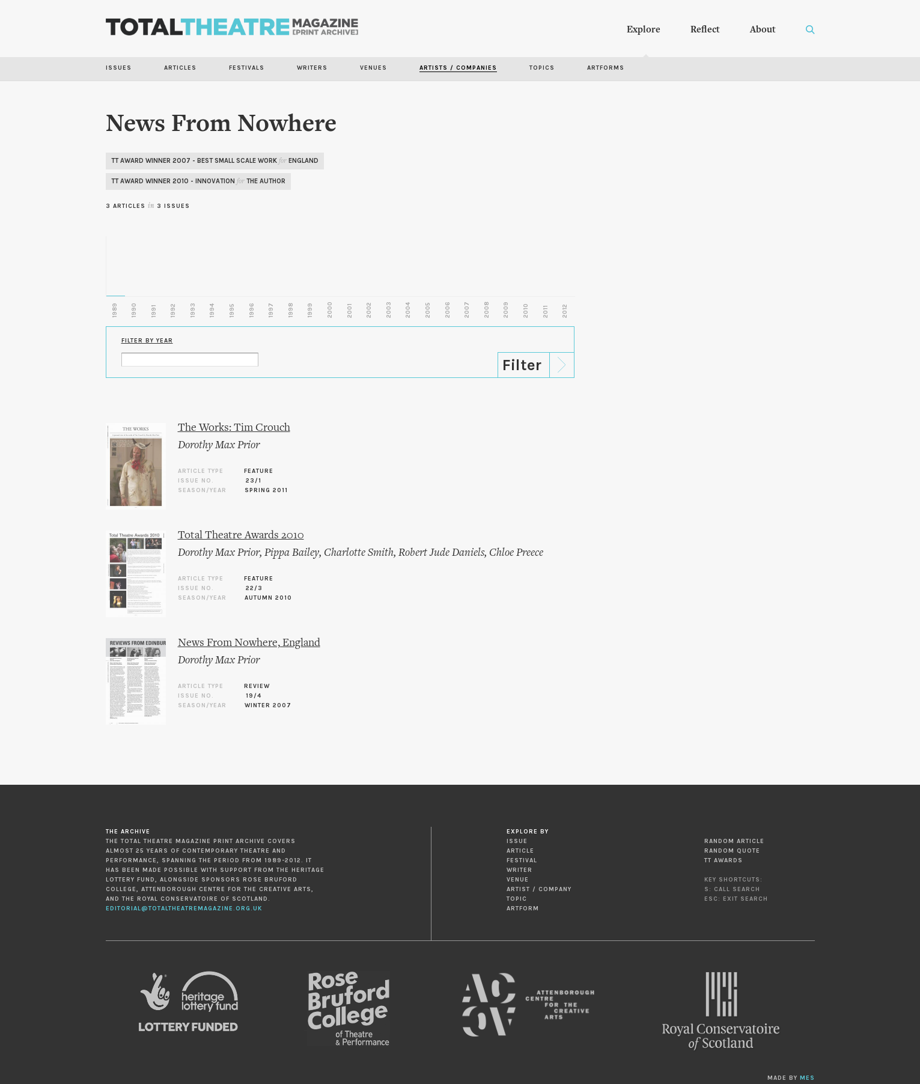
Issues (119, 68)
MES (807, 1078)
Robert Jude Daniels (441, 553)
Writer (519, 870)
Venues (373, 68)
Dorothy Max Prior (219, 445)
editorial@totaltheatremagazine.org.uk (184, 908)
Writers (312, 68)
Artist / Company (539, 889)
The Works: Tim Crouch (234, 428)
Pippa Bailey (291, 553)
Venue (518, 879)
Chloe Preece (516, 553)
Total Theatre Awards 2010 (241, 535)
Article (520, 850)
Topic (517, 899)
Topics (542, 68)
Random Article (734, 841)
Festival (522, 860)
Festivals (246, 68)
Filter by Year (147, 340)
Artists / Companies (458, 68)
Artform (523, 908)
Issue (517, 841)
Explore (643, 30)
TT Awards (723, 860)
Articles (180, 68)
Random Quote (732, 850)
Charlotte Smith (359, 553)
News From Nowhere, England (249, 643)
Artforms (605, 68)
